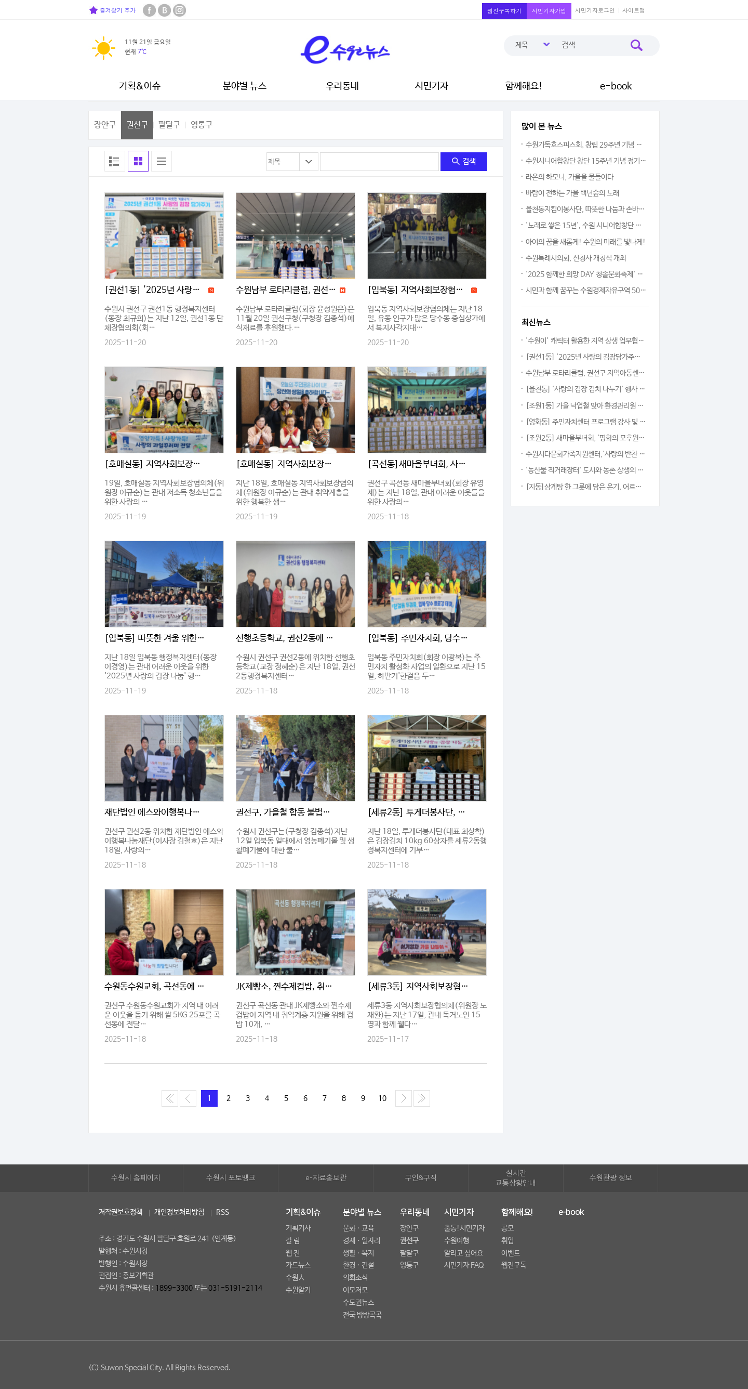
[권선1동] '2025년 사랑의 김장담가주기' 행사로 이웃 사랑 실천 (155, 290)
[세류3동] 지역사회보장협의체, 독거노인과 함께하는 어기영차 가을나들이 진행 (418, 987)
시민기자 (431, 86)
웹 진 (293, 1253)
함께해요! (524, 86)
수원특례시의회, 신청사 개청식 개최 (576, 258)
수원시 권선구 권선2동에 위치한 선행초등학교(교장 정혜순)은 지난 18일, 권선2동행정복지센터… (295, 666)
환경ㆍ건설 (358, 1265)
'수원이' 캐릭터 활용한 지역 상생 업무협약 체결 (586, 341)
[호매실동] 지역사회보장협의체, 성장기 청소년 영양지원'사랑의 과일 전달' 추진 (155, 464)
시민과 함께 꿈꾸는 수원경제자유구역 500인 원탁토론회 (586, 290)
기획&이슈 (140, 86)
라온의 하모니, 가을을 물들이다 (569, 177)
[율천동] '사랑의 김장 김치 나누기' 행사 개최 (586, 389)
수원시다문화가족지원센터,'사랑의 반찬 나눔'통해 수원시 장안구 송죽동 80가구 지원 (586, 454)
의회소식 (355, 1278)
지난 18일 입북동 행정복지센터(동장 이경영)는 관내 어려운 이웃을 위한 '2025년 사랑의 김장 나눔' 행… (160, 666)
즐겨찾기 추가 (112, 10)
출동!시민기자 (464, 1228)
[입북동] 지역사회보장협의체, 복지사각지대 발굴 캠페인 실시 (418, 290)
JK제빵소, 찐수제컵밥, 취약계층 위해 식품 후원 (287, 987)
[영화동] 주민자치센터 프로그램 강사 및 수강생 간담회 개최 (586, 422)
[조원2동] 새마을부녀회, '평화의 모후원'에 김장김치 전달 (586, 438)
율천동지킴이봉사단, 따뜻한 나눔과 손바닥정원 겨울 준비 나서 (586, 209)
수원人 (295, 1278)
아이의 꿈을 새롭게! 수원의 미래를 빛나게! (586, 242)
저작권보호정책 (120, 1212)
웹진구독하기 (504, 11)
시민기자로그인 (595, 10)
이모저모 (355, 1290)
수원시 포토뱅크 (231, 1178)
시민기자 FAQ (464, 1265)
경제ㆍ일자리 (361, 1241)
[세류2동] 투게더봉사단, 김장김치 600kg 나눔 (418, 813)
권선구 (137, 125)
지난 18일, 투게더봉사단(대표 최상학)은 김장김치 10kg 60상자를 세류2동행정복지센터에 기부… (427, 841)
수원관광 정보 (611, 1178)
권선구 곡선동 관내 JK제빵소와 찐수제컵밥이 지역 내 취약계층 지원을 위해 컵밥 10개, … (294, 1015)
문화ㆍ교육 (358, 1228)
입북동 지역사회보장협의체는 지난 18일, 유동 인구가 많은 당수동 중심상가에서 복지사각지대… (426, 318)
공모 (507, 1228)
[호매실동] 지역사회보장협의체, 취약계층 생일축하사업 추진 (287, 464)
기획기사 (298, 1228)
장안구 (105, 125)
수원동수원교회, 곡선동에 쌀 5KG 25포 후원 (155, 987)
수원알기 (298, 1290)
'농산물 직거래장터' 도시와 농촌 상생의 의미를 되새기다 (586, 470)
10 (382, 1098)
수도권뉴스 (358, 1303)
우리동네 (342, 86)
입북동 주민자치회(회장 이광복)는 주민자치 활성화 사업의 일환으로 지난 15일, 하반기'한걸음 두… (426, 666)
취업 (507, 1241)
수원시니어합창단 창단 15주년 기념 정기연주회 (586, 161)
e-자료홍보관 (325, 1178)
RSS (222, 1212)
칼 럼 (293, 1241)
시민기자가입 (549, 11)
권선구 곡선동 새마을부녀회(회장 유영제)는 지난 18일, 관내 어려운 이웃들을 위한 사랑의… (426, 492)
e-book (616, 86)
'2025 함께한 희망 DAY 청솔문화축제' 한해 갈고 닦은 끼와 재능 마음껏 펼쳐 (586, 274)
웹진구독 (513, 1265)
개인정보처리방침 (179, 1212)
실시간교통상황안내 (516, 1178)
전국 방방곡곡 (362, 1315)
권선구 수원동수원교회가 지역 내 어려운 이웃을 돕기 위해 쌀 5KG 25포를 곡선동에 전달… (162, 1015)
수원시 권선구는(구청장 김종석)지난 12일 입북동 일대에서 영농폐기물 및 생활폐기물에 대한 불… (295, 841)
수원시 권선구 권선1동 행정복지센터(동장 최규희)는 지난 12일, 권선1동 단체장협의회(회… (163, 318)
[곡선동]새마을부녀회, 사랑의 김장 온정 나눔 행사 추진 (418, 464)
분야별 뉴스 (244, 86)
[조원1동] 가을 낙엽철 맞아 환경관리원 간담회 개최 (586, 406)
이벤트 (510, 1253)
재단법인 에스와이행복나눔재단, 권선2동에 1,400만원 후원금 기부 (155, 813)
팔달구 (169, 125)
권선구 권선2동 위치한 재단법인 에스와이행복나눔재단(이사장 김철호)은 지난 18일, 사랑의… (163, 841)
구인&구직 (421, 1178)
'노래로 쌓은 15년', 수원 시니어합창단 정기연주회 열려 (586, 225)
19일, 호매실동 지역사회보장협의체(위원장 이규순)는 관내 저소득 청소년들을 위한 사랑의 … (164, 492)
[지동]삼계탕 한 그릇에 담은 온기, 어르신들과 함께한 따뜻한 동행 (586, 487)
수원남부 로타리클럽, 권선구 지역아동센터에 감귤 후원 (287, 290)
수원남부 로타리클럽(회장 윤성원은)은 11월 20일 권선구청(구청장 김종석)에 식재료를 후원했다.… (295, 318)
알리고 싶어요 (463, 1253)
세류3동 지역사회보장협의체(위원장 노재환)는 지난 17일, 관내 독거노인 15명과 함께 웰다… (427, 1015)
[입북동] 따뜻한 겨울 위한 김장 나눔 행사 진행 (155, 639)
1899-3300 (174, 1288)
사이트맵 (633, 10)
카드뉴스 (298, 1265)
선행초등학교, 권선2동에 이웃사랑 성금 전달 (287, 639)
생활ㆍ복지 (358, 1253)
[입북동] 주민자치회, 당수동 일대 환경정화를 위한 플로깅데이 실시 (418, 639)
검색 (464, 161)
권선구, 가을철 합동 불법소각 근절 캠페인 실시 (287, 813)
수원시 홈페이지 (136, 1178)
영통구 (201, 125)
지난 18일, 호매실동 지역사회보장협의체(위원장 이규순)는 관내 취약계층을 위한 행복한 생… (294, 492)
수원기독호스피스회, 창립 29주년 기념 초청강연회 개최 (586, 145)
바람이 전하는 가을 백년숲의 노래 (572, 193)
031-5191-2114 (235, 1288)
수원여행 (456, 1241)
